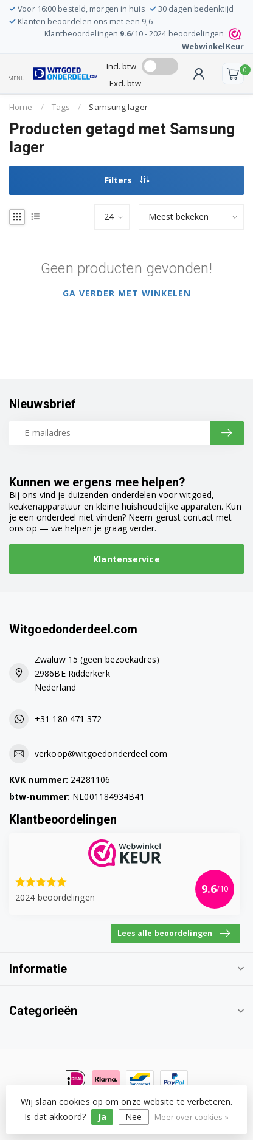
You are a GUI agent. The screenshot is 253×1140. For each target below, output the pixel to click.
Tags (61, 106)
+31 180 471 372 (68, 719)
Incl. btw (121, 66)
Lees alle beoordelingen (173, 933)
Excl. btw (125, 83)
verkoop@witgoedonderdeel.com (101, 753)
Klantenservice (126, 559)
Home (20, 106)
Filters (127, 180)
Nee (133, 1116)
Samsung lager (118, 106)
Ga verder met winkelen (127, 293)
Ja (102, 1116)
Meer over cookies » (191, 1117)
